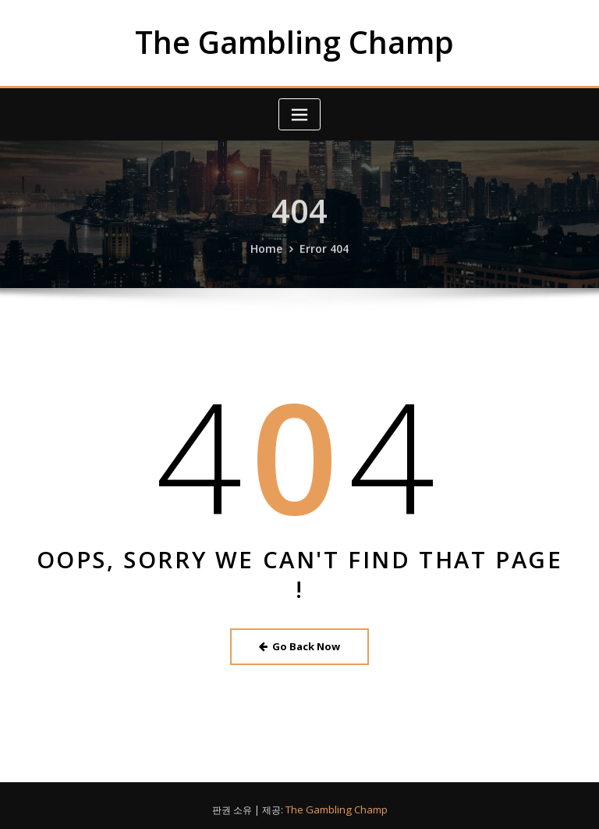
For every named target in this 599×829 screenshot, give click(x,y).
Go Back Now (299, 642)
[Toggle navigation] (299, 112)
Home (269, 258)
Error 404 (322, 258)
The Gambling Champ (295, 40)
